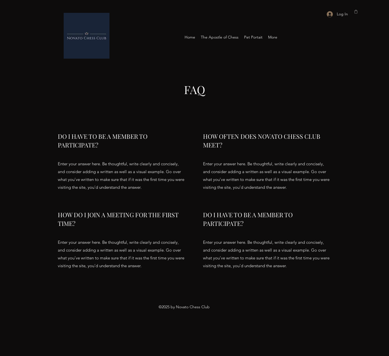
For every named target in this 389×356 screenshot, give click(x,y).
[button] (355, 11)
